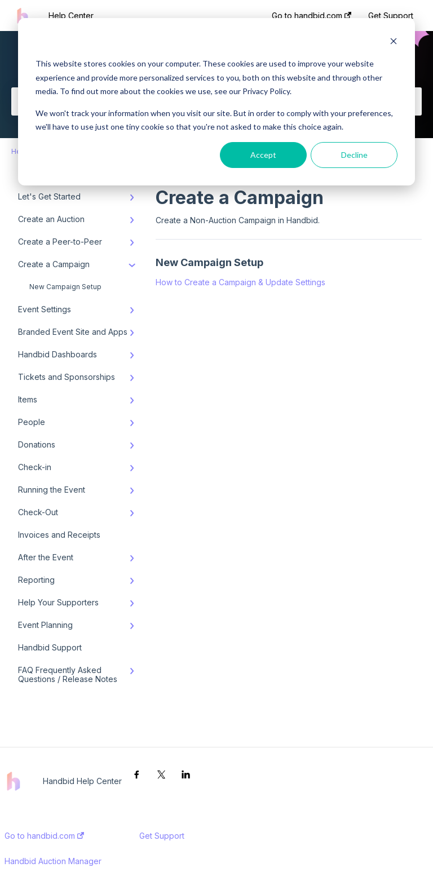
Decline (354, 155)
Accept (263, 155)
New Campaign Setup (65, 286)
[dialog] (216, 101)
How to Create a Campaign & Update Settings (240, 282)
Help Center (71, 15)
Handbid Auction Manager (53, 861)
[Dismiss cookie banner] (393, 43)
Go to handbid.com (44, 835)
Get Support (161, 835)
